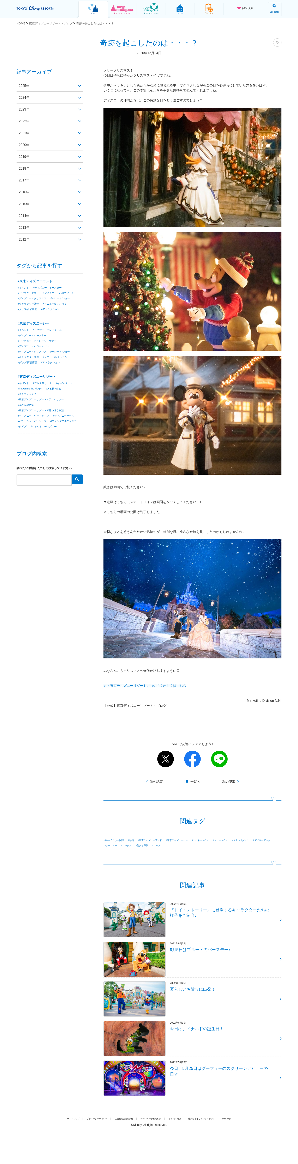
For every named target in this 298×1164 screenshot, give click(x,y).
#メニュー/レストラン (60, 309)
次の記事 (228, 781)
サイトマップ (52, 1152)
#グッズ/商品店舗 (29, 315)
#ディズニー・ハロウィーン (36, 298)
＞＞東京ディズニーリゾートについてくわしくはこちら (144, 685)
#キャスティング (29, 401)
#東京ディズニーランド (160, 840)
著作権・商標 (182, 1152)
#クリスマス (222, 846)
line (219, 759)
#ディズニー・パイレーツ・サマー (40, 347)
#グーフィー (164, 846)
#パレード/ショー (66, 304)
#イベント (24, 287)
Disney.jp (249, 1152)
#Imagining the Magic (31, 396)
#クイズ (60, 435)
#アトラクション (55, 315)
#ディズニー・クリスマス (34, 304)
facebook (192, 759)
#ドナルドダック (115, 846)
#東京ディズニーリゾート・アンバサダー (44, 407)
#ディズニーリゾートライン (36, 424)
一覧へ (195, 781)
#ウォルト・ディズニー (33, 441)
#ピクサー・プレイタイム (51, 336)
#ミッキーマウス (222, 840)
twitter (165, 759)
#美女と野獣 (202, 846)
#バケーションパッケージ (63, 429)
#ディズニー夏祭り (30, 293)
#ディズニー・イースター (51, 287)
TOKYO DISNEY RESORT (43, 8)
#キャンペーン (70, 390)
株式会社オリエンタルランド (217, 1152)
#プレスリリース (46, 390)
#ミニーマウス (246, 840)
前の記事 (156, 781)
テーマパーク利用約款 (151, 1152)
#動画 (137, 840)
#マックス (183, 846)
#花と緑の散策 (27, 413)
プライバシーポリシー (82, 1152)
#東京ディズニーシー (193, 840)
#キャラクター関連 (117, 840)
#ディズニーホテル (30, 429)
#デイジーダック (141, 846)
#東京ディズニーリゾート (37, 384)
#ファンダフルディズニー (34, 435)
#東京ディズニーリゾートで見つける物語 (44, 418)
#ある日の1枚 (58, 396)
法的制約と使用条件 (117, 1152)
